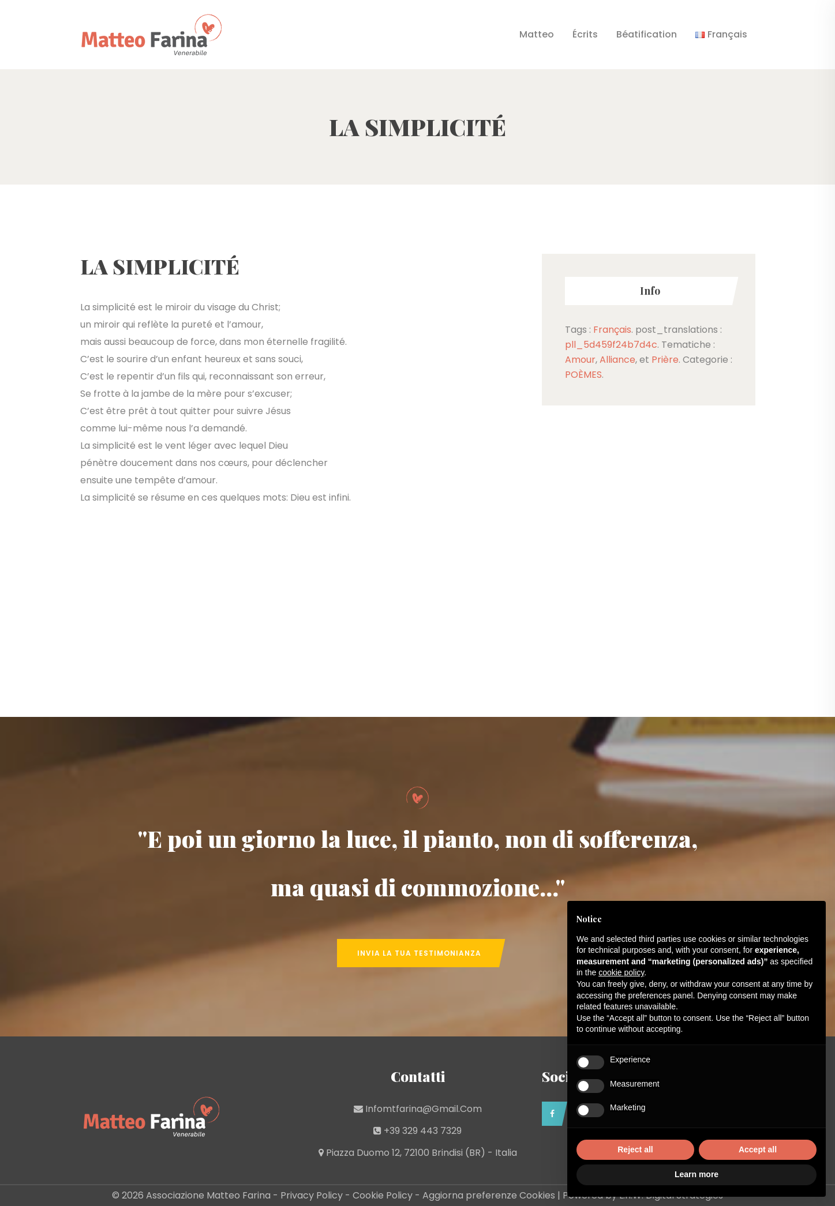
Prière (665, 359)
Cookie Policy (383, 1195)
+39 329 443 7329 (423, 1130)
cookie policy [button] (621, 972)
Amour (580, 359)
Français (612, 329)
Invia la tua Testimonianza (419, 953)
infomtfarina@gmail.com (423, 1108)
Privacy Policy (311, 1195)
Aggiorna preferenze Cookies (488, 1195)
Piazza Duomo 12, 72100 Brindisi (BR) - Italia (421, 1152)
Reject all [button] (635, 1149)
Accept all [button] (758, 1149)
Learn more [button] (696, 1174)
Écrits (585, 34)
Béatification (646, 34)
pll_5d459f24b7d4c (611, 344)
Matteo (536, 34)
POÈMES (583, 374)
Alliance (617, 359)
